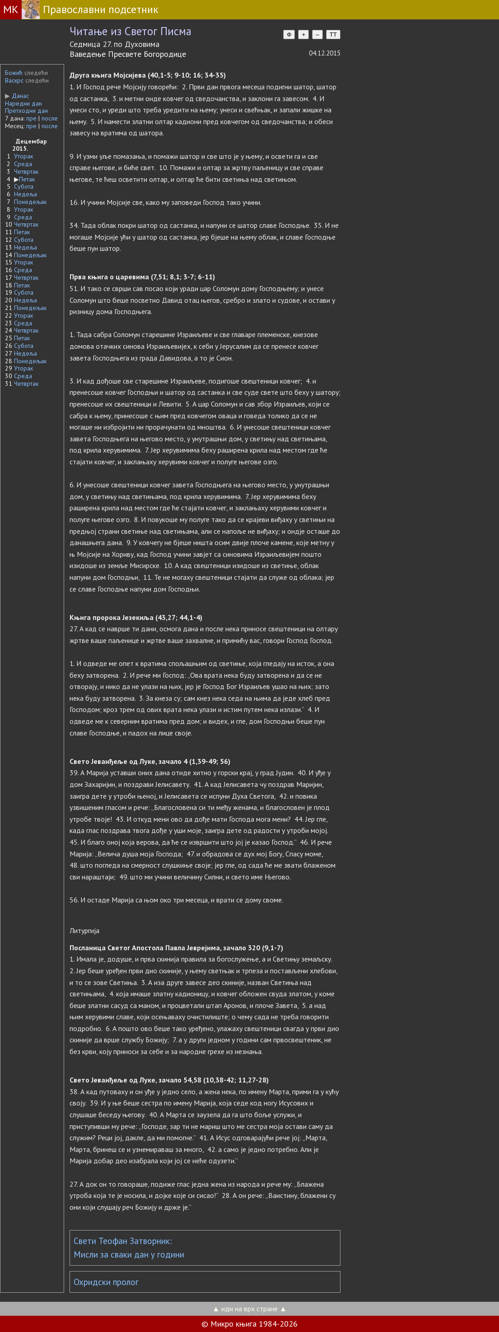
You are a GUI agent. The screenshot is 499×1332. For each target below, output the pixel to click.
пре (31, 118)
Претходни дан (26, 110)
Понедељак (30, 202)
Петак (27, 179)
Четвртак (26, 171)
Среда (23, 164)
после (50, 118)
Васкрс (14, 80)
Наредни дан (23, 103)
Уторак (23, 156)
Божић (14, 73)
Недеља (25, 194)
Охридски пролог (106, 1281)
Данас (17, 96)
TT (333, 34)
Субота (23, 186)
